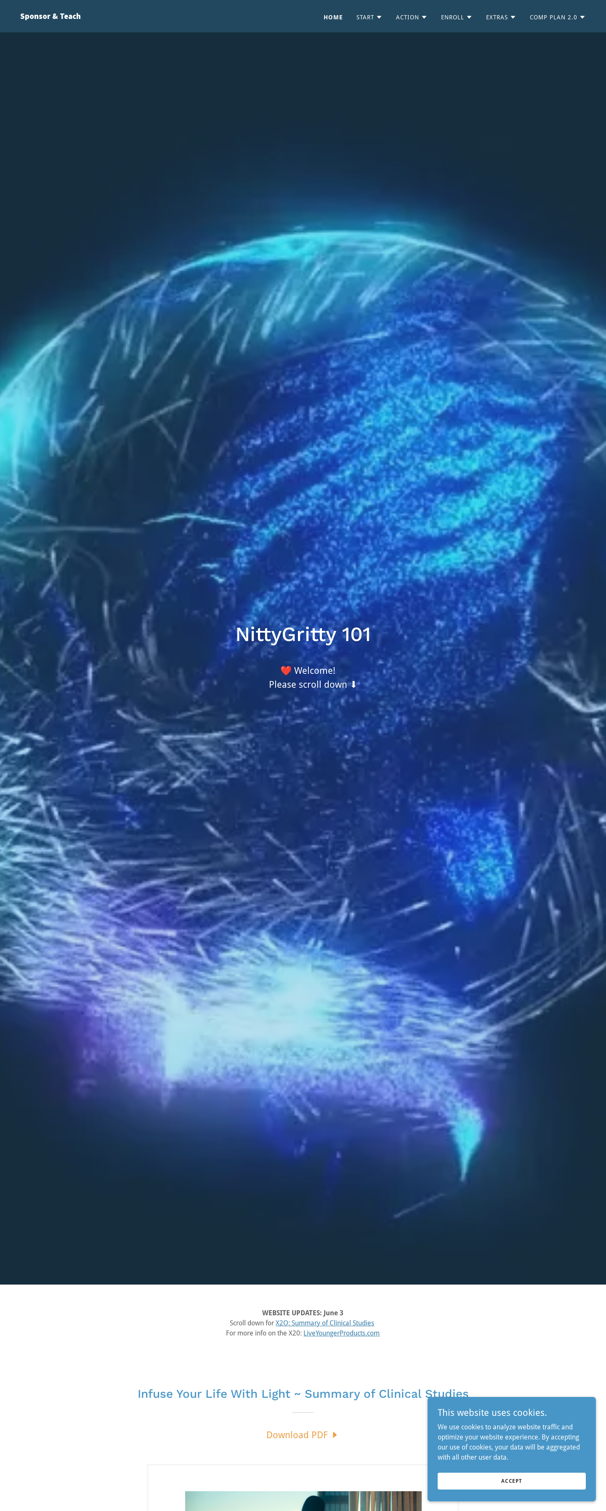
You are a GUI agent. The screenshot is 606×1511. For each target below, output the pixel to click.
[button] (369, 17)
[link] (158, 17)
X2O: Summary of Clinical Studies (325, 1323)
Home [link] (333, 17)
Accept (511, 1481)
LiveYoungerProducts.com (341, 1333)
